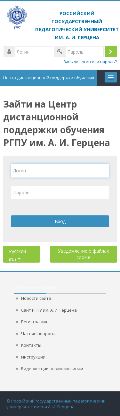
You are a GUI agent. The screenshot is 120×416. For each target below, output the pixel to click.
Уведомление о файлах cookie (83, 254)
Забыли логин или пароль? (90, 62)
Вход (60, 221)
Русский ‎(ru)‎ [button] (17, 250)
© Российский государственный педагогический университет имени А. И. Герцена (56, 404)
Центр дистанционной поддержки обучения (48, 78)
